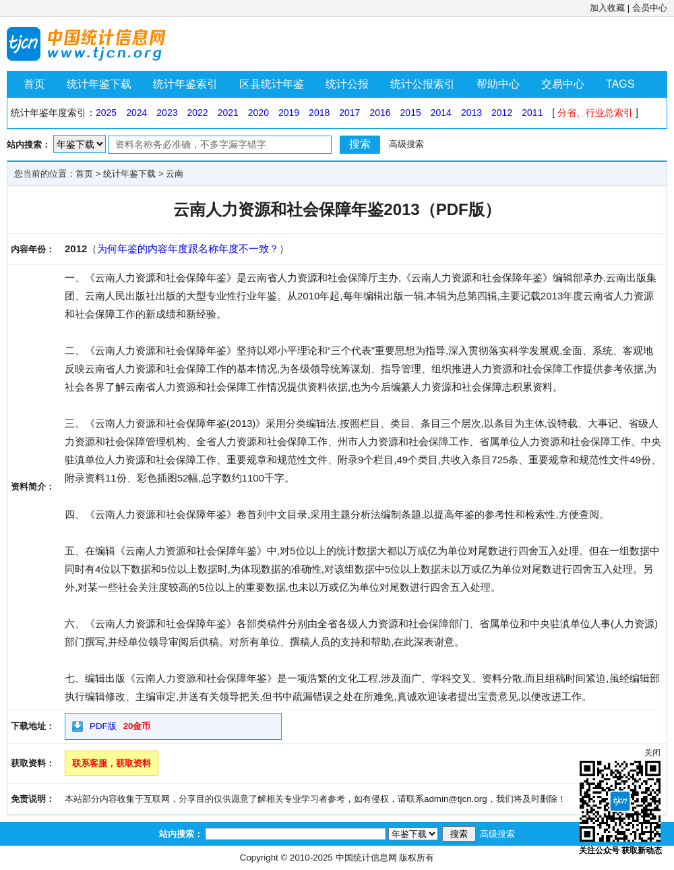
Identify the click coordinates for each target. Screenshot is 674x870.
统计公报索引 (422, 84)
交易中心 (562, 84)
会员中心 (649, 8)
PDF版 (103, 726)
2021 (228, 112)
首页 (34, 84)
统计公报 (347, 84)
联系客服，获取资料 (111, 763)
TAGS (620, 84)
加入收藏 (607, 8)
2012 (501, 112)
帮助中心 (498, 84)
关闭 (652, 752)
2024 (136, 112)
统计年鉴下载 (99, 84)
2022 (197, 112)
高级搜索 (406, 144)
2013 (471, 112)
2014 (441, 112)
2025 (106, 112)
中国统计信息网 (366, 857)
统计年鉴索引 (185, 84)
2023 (166, 112)
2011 (532, 112)
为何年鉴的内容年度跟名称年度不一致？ (188, 248)
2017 (349, 112)
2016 (379, 112)
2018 (319, 112)
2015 (410, 112)
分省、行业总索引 (595, 112)
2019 (288, 112)
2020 (258, 112)
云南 (174, 174)
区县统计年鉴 (271, 84)
